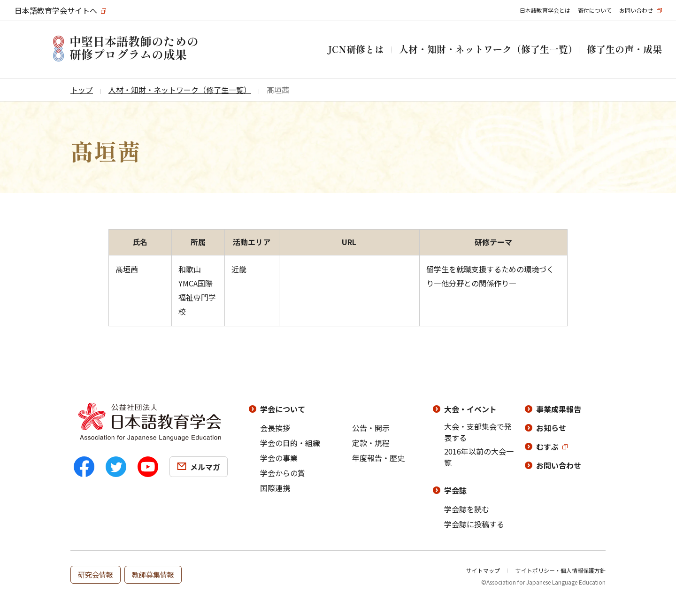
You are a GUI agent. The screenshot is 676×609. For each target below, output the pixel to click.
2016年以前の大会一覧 (479, 457)
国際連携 (275, 487)
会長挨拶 (275, 427)
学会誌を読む (466, 509)
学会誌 (455, 490)
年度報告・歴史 (378, 457)
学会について (282, 409)
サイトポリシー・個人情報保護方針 (560, 570)
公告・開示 (371, 427)
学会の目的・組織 (290, 442)
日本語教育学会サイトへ (56, 10)
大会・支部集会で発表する (478, 432)
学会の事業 (279, 457)
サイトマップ (483, 570)
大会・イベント (470, 409)
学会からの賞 (282, 472)
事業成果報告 (558, 409)
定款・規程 (371, 442)
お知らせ (551, 427)
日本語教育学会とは (545, 10)
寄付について (595, 10)
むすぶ (547, 446)
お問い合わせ (636, 10)
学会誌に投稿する (474, 524)
